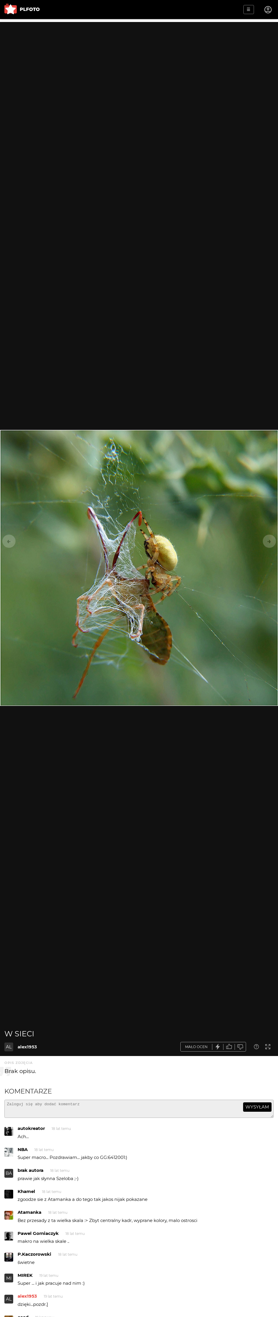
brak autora (30, 1173)
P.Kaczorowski (34, 1257)
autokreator (31, 1131)
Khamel (26, 1194)
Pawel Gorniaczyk (38, 1236)
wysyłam (257, 1107)
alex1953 (27, 1047)
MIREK (25, 1278)
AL (9, 1047)
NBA (23, 1152)
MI (9, 1281)
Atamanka (29, 1215)
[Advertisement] (139, 63)
